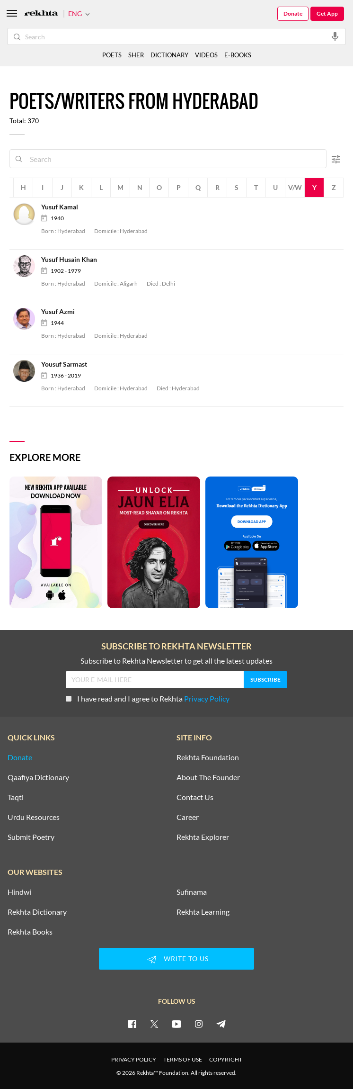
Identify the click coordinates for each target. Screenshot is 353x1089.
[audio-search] (335, 36)
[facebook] (132, 1023)
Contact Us (194, 797)
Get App (327, 13)
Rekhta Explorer (202, 837)
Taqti (16, 797)
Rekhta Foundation (207, 757)
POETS (112, 55)
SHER (136, 55)
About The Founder (208, 777)
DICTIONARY (169, 55)
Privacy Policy (206, 698)
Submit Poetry (31, 837)
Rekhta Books (30, 932)
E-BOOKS (237, 55)
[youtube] (176, 1023)
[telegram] (221, 1023)
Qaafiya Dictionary (38, 777)
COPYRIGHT (225, 1059)
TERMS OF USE (182, 1059)
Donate (292, 13)
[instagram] (198, 1023)
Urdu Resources (34, 817)
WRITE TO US (176, 959)
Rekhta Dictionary (37, 912)
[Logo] (41, 14)
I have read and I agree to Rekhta (147, 698)
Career (187, 817)
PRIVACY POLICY (133, 1059)
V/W (295, 187)
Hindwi (19, 892)
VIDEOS (206, 55)
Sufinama (191, 892)
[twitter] (154, 1023)
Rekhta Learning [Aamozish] (202, 912)
